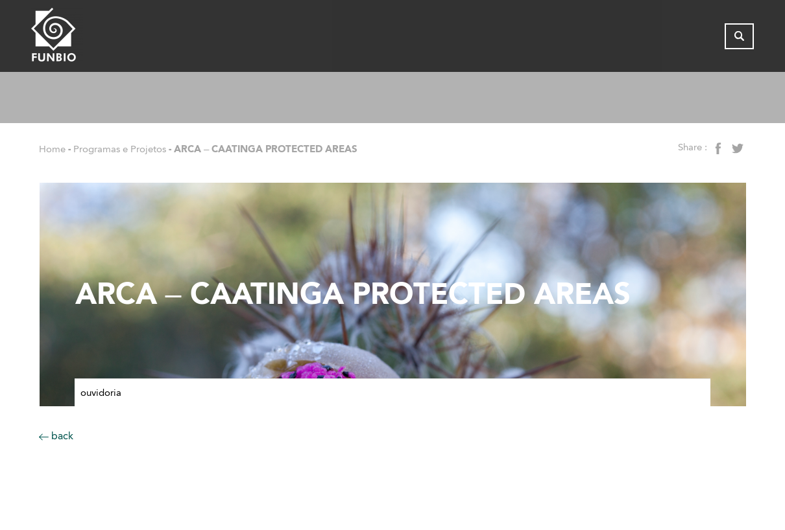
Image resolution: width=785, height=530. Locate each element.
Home (52, 149)
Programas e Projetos (119, 149)
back (56, 436)
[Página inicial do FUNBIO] (92, 38)
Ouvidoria (100, 392)
